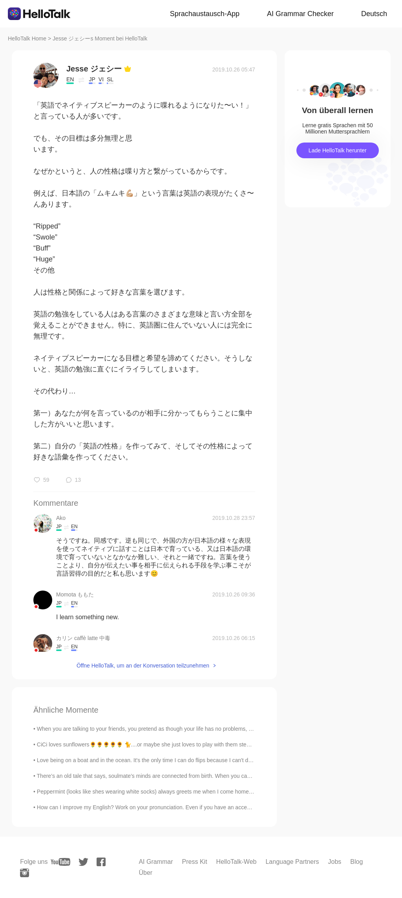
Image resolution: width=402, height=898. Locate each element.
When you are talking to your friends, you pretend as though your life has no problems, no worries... (158, 729)
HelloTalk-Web (236, 861)
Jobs (335, 861)
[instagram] (24, 873)
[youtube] (60, 862)
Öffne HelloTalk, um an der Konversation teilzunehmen (143, 665)
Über (145, 872)
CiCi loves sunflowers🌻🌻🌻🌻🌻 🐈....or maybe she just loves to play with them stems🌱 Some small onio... (172, 744)
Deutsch (374, 14)
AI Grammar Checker (300, 14)
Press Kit (194, 861)
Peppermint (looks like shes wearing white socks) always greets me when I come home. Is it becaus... (160, 791)
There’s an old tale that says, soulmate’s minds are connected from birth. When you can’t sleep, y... (157, 776)
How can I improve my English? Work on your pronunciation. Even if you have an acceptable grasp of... (162, 807)
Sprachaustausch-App (204, 14)
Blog (356, 861)
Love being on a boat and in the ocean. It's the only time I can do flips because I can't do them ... (154, 760)
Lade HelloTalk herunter (338, 150)
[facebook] (101, 862)
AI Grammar (156, 861)
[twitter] (83, 862)
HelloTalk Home (27, 38)
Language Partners (292, 861)
